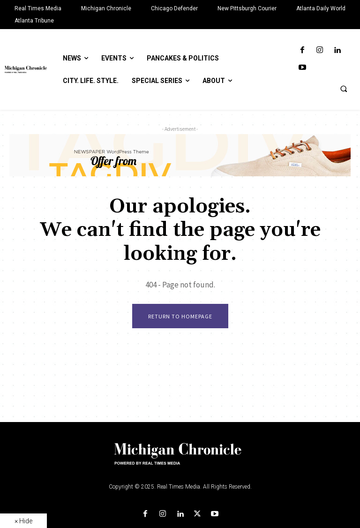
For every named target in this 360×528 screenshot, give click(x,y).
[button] (343, 88)
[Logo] (180, 459)
